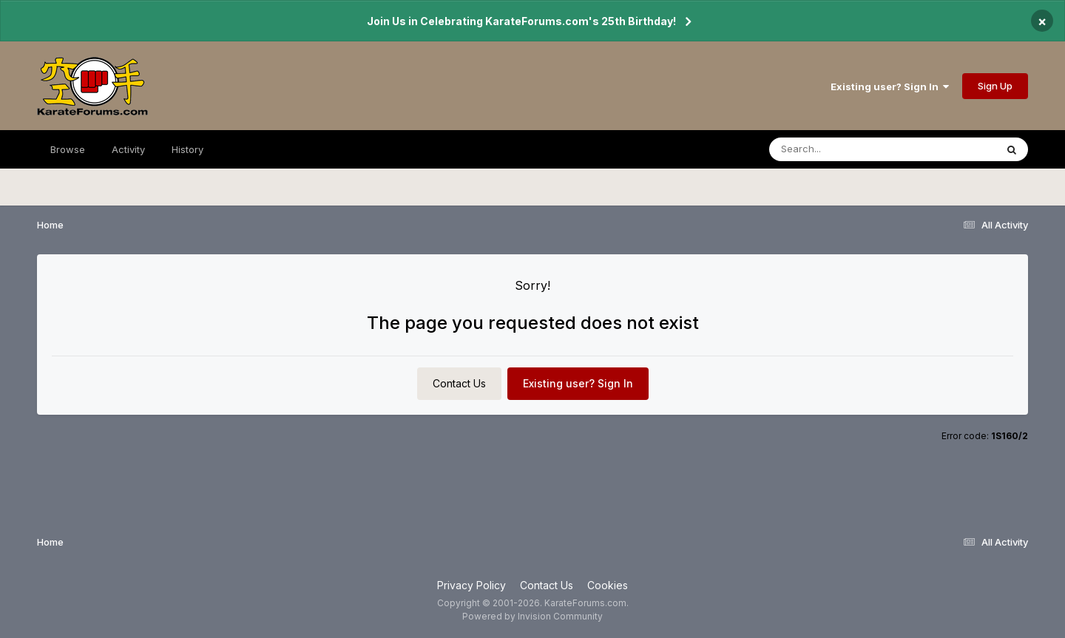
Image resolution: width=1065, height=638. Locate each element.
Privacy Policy (471, 585)
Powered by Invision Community (532, 616)
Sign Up (995, 86)
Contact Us (459, 383)
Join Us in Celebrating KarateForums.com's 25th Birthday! (521, 21)
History (187, 149)
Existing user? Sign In (890, 86)
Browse (67, 149)
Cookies (607, 585)
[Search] (842, 149)
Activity (128, 149)
